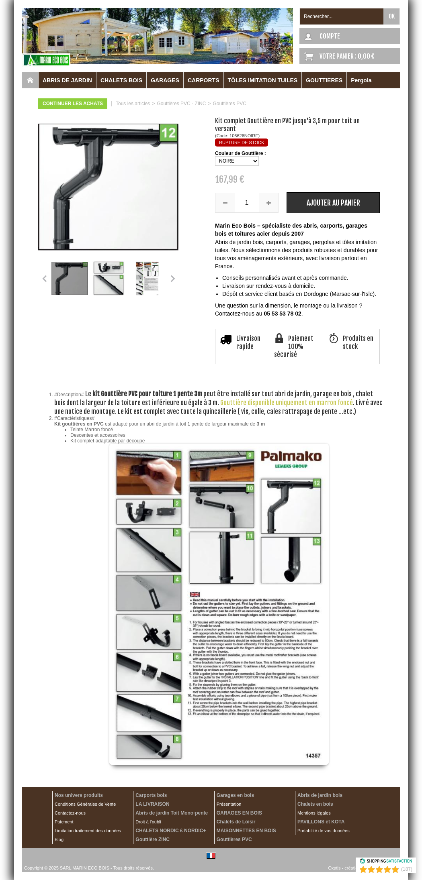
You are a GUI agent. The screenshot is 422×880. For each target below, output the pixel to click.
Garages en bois (235, 795)
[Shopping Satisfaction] (386, 862)
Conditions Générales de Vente (85, 804)
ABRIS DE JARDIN (67, 80)
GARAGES (165, 80)
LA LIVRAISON (152, 804)
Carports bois (151, 795)
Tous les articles (133, 103)
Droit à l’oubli (148, 821)
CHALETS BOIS (121, 80)
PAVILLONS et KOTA (320, 822)
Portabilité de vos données (323, 830)
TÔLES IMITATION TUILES (263, 80)
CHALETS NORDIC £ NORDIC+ (170, 830)
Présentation (229, 804)
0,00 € (366, 56)
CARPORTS (203, 80)
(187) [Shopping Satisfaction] (406, 869)
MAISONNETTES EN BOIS (246, 830)
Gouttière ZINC (152, 839)
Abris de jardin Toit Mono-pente (171, 813)
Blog (59, 839)
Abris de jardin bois (319, 795)
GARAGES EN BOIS (239, 813)
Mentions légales (314, 813)
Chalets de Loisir (236, 822)
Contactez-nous (70, 813)
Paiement (64, 821)
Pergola (361, 80)
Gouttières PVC (229, 103)
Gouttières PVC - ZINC (181, 103)
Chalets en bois (315, 804)
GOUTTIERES (324, 80)
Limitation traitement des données (88, 830)
